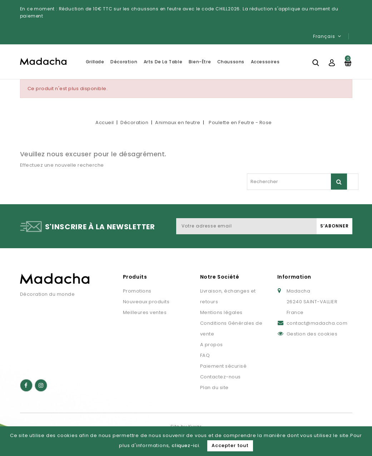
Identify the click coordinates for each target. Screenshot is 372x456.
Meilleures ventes (145, 312)
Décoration (123, 62)
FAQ (205, 355)
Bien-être (200, 62)
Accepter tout (230, 445)
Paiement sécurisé (223, 366)
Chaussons (230, 62)
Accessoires (265, 62)
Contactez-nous (220, 376)
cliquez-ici (185, 445)
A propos (211, 344)
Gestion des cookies (312, 333)
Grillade (95, 62)
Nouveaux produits (146, 301)
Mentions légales (221, 312)
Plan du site (214, 387)
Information (294, 276)
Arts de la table (163, 62)
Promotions (137, 291)
